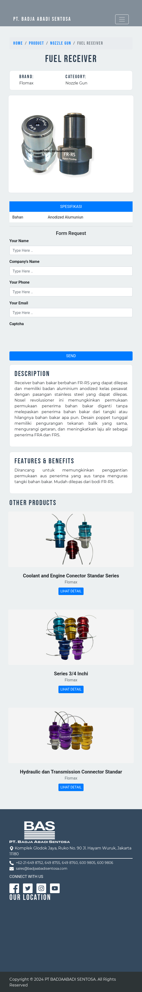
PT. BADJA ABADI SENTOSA (42, 19)
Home (18, 43)
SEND (71, 356)
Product (36, 43)
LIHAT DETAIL (71, 591)
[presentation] (46, 338)
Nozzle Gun (60, 43)
